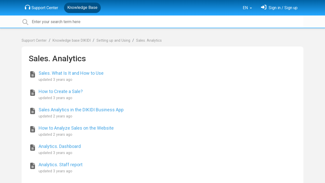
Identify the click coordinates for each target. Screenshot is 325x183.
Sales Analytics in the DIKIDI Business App (81, 109)
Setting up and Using (113, 40)
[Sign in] (279, 8)
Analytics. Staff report (61, 164)
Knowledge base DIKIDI (72, 40)
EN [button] (246, 7)
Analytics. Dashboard (60, 146)
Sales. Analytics (149, 40)
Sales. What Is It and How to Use (71, 73)
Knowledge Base (82, 7)
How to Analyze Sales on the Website (76, 128)
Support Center (41, 7)
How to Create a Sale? (61, 91)
